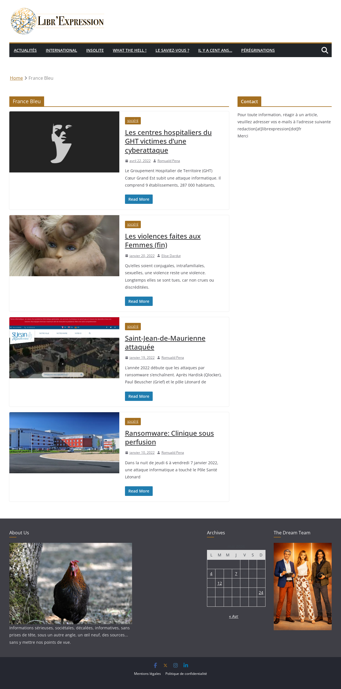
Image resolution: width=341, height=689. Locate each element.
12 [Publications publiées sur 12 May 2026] (219, 583)
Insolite (95, 50)
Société (133, 121)
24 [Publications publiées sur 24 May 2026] (261, 592)
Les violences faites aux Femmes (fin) (163, 240)
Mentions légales (147, 673)
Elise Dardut (171, 255)
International (61, 50)
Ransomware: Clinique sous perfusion (169, 437)
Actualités (25, 50)
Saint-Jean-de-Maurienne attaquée (165, 342)
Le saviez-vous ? (172, 50)
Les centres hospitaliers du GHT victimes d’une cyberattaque (168, 141)
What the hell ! (129, 50)
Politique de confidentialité (186, 673)
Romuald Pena (168, 160)
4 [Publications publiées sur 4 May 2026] (211, 573)
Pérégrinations (258, 50)
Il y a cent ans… (215, 50)
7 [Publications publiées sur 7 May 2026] (236, 573)
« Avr (233, 616)
